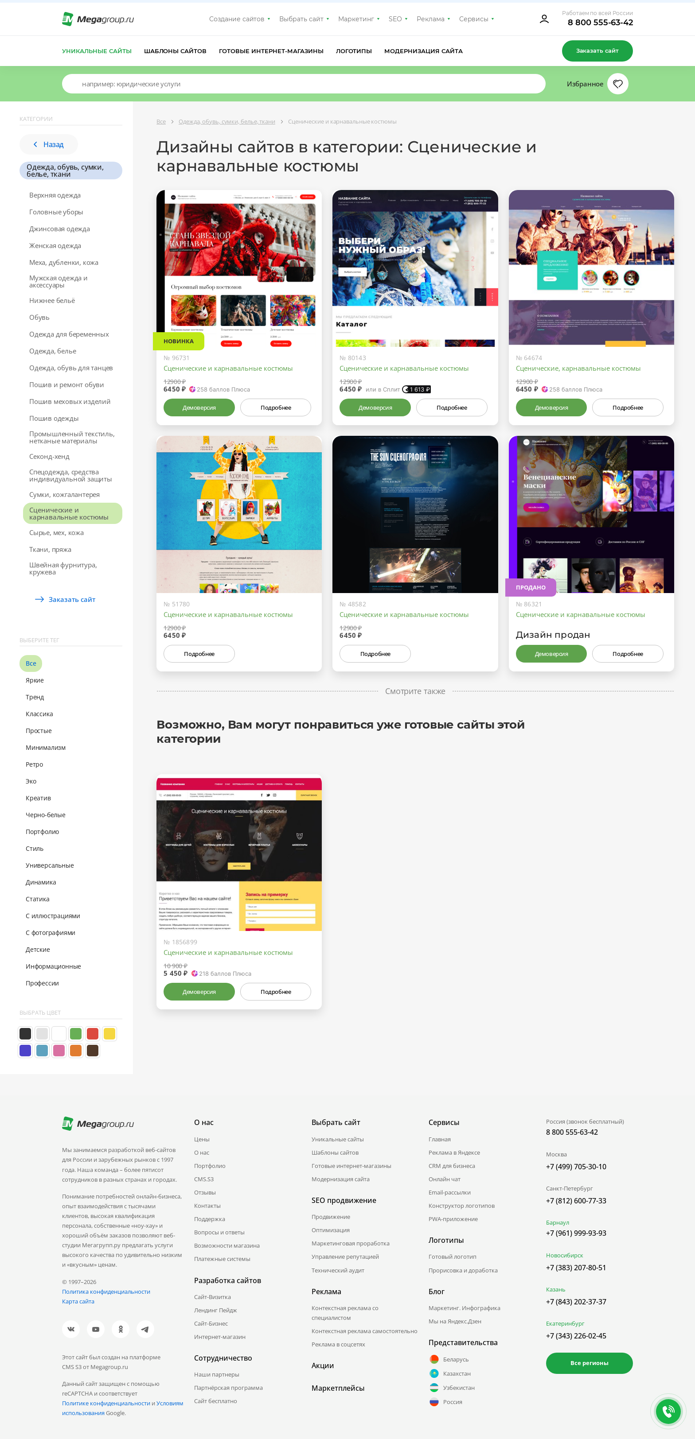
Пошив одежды (54, 418)
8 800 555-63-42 (600, 22)
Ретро (34, 764)
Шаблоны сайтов (175, 50)
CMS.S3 (204, 1179)
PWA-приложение (453, 1219)
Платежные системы (222, 1259)
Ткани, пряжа (50, 549)
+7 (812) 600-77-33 (576, 1201)
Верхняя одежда (55, 194)
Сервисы (474, 19)
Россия (445, 1401)
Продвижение (331, 1217)
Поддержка (209, 1219)
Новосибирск (564, 1255)
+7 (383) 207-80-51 (576, 1267)
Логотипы (354, 50)
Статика (38, 899)
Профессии (42, 983)
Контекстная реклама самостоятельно (365, 1331)
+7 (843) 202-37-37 (576, 1302)
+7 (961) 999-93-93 (576, 1233)
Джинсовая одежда (59, 228)
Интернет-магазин (220, 1337)
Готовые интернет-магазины (271, 50)
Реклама (431, 19)
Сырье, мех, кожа (56, 532)
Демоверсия (199, 407)
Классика (39, 714)
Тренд (35, 697)
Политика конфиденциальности (106, 1291)
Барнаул (557, 1222)
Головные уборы (56, 211)
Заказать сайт (597, 50)
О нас (201, 1152)
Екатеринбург (565, 1323)
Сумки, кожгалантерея (64, 494)
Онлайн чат (445, 1179)
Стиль (34, 848)
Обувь (39, 317)
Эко (31, 781)
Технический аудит (338, 1270)
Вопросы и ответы (219, 1232)
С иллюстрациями (53, 915)
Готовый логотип (452, 1257)
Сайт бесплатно (215, 1401)
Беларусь (449, 1359)
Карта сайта (78, 1301)
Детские (38, 949)
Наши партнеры (216, 1374)
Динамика (41, 882)
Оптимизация (331, 1230)
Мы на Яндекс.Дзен (455, 1321)
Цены (202, 1139)
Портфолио (42, 831)
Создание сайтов (237, 19)
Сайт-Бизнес (211, 1323)
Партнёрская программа (228, 1388)
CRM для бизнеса (452, 1166)
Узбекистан (452, 1387)
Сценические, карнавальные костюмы (578, 368)
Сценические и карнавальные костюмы (69, 513)
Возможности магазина (227, 1245)
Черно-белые (46, 815)
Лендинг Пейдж (215, 1310)
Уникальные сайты (97, 50)
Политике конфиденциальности (106, 1403)
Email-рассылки (450, 1192)
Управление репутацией (345, 1257)
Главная (440, 1139)
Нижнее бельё (52, 300)
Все (31, 663)
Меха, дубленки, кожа (63, 262)
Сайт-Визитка (212, 1297)
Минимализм (46, 747)
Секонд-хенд (49, 456)
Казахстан (450, 1373)
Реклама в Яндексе (454, 1152)
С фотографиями (50, 932)
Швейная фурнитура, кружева (63, 568)
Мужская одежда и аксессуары (58, 281)
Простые (39, 730)
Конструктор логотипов (462, 1206)
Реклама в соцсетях (338, 1344)
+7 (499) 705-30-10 (576, 1166)
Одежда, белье (52, 350)
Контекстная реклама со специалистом (345, 1313)
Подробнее (276, 407)
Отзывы (205, 1192)
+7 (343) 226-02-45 (576, 1336)
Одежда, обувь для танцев (71, 367)
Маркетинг (356, 19)
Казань (556, 1289)
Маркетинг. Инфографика (464, 1308)
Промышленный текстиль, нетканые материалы (72, 437)
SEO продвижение (344, 1200)
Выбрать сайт (301, 19)
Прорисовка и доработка (463, 1270)
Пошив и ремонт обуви (66, 384)
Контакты (207, 1206)
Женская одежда (55, 245)
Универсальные (50, 865)
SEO (395, 19)
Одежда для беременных (69, 334)
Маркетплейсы (338, 1388)
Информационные (53, 966)
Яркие (35, 680)
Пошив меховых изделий (70, 401)
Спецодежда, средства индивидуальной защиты (70, 475)
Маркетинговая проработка (351, 1243)
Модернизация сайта (423, 50)
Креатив (38, 798)
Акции (323, 1365)
